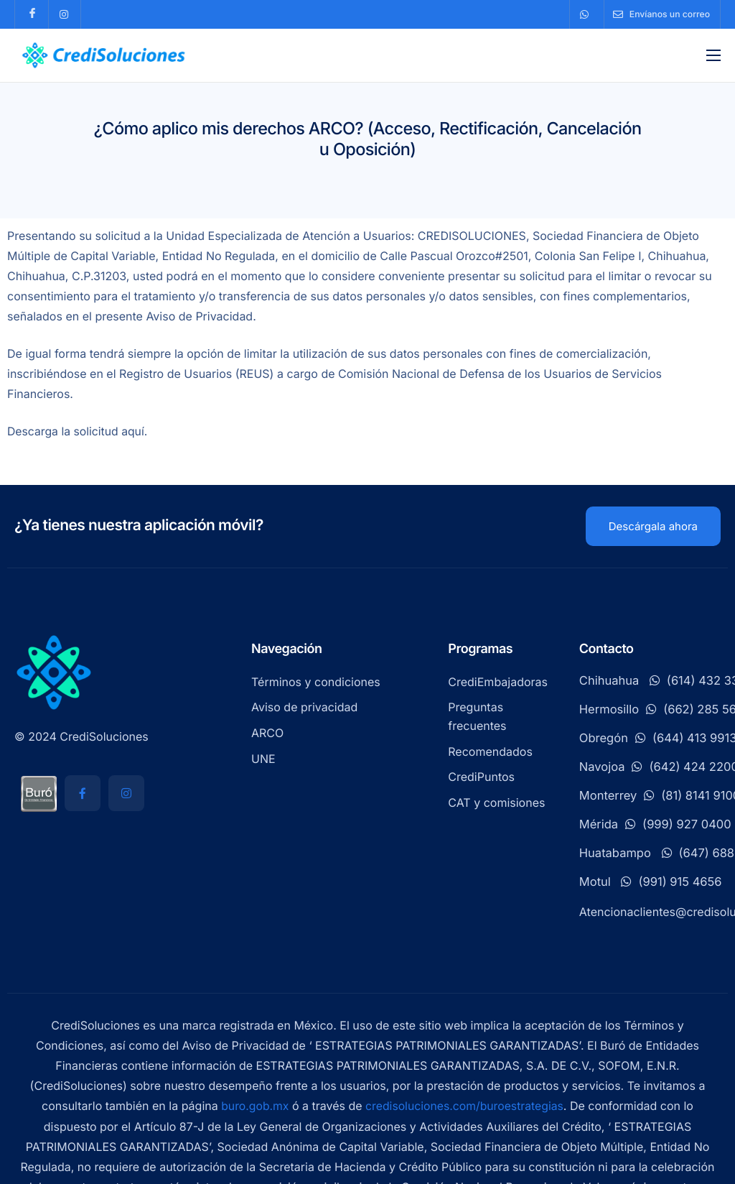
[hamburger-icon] (713, 55)
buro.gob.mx (253, 1106)
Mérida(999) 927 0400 (655, 825)
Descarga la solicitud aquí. (78, 432)
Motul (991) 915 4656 (650, 882)
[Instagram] (126, 794)
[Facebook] (82, 794)
